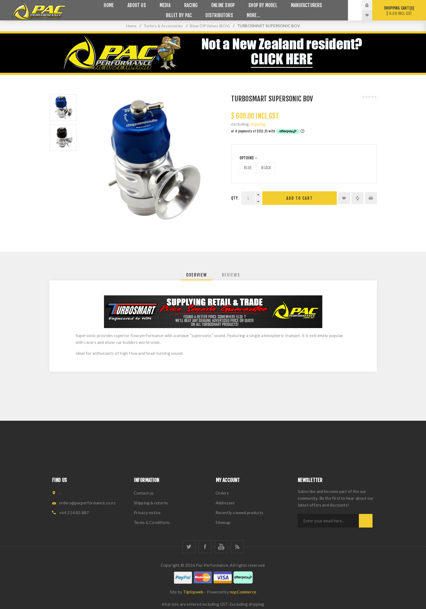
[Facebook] (205, 546)
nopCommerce (243, 591)
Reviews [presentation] (231, 275)
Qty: (235, 198)
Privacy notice (147, 512)
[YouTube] (221, 546)
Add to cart (299, 198)
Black (266, 167)
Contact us (144, 492)
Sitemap (223, 522)
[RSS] (237, 546)
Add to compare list (357, 198)
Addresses (225, 502)
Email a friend (371, 198)
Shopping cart (399, 10)
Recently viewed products (240, 512)
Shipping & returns (151, 502)
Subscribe (366, 521)
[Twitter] (189, 546)
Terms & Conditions (152, 522)
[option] (63, 108)
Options (247, 157)
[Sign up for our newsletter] (328, 521)
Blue (248, 167)
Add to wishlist (344, 198)
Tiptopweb (193, 591)
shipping (258, 124)
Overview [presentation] (196, 275)
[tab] (197, 274)
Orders (222, 492)
